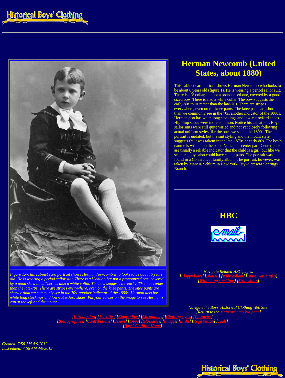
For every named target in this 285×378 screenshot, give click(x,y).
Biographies (128, 316)
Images (170, 321)
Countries (203, 316)
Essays (119, 321)
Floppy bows (191, 276)
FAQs (134, 321)
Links (184, 321)
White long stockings (217, 280)
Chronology (152, 316)
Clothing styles (178, 316)
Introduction (84, 316)
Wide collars (233, 276)
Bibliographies (70, 321)
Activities (106, 316)
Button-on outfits (261, 276)
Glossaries (151, 321)
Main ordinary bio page (239, 312)
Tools (222, 321)
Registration (203, 321)
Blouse (212, 276)
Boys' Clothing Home (142, 326)
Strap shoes (248, 280)
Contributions (99, 321)
